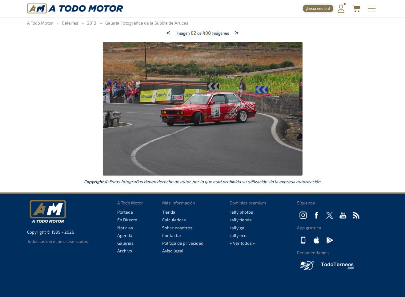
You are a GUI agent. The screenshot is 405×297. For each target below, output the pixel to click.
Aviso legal (172, 250)
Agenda (124, 235)
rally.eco (238, 235)
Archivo (124, 250)
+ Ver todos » (242, 243)
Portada (125, 212)
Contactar (172, 235)
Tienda (168, 212)
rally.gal (238, 227)
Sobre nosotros (177, 227)
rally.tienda (241, 219)
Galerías (125, 243)
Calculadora (174, 219)
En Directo (127, 219)
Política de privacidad (182, 243)
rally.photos (241, 212)
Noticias (125, 227)
